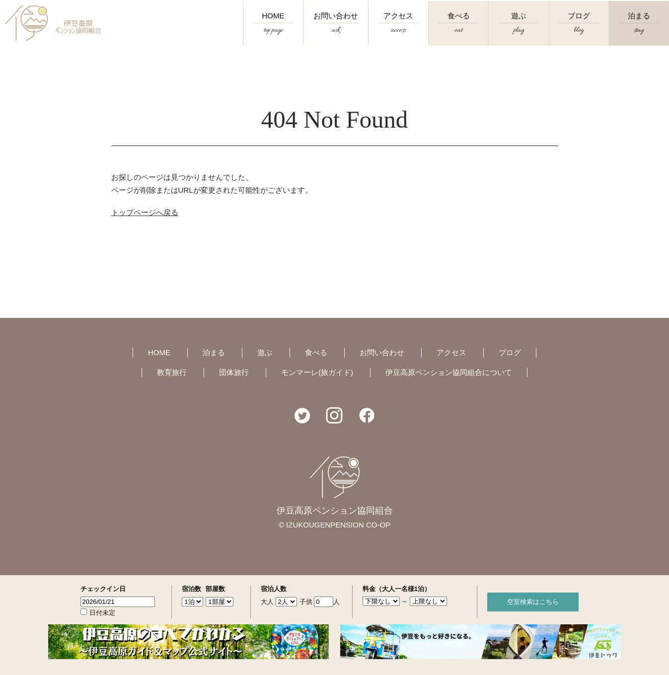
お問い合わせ (335, 30)
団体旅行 (234, 372)
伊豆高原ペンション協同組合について (448, 372)
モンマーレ (317, 372)
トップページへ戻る (144, 212)
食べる (458, 30)
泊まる (639, 30)
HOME (273, 30)
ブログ (578, 30)
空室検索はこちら (533, 601)
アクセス (398, 30)
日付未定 (102, 612)
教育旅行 (172, 372)
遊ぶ (518, 30)
